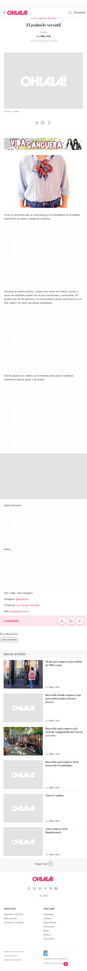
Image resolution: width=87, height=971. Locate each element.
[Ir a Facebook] (30, 890)
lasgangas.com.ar (19, 611)
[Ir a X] (51, 890)
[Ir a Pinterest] (46, 890)
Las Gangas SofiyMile (27, 605)
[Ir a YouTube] (41, 890)
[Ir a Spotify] (57, 890)
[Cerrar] (65, 964)
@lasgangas (22, 599)
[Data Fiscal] (46, 954)
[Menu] (4, 12)
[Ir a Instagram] (35, 890)
